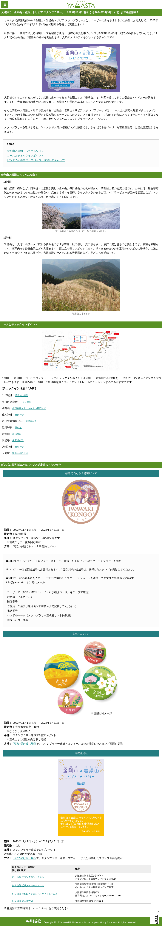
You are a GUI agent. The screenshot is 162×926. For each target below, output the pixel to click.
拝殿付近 (19, 415)
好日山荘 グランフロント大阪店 (28, 877)
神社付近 (19, 447)
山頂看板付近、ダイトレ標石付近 (29, 408)
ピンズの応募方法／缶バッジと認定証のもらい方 (36, 160)
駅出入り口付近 (20, 453)
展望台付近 (31, 421)
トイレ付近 (25, 402)
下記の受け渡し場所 (24, 743)
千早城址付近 (21, 395)
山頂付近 (16, 434)
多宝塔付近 (18, 440)
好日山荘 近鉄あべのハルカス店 (28, 885)
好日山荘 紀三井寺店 (22, 901)
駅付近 (18, 427)
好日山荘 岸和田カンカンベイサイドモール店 (35, 894)
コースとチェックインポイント (25, 155)
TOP (156, 919)
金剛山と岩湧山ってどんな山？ (25, 150)
